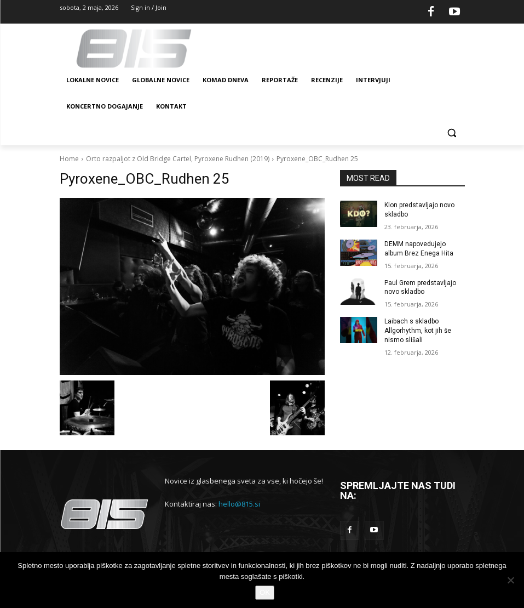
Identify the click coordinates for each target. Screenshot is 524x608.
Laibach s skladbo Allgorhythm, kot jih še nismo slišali (417, 330)
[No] (510, 580)
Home (69, 158)
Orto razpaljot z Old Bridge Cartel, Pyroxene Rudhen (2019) (177, 158)
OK (265, 592)
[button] (452, 133)
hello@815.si (239, 504)
